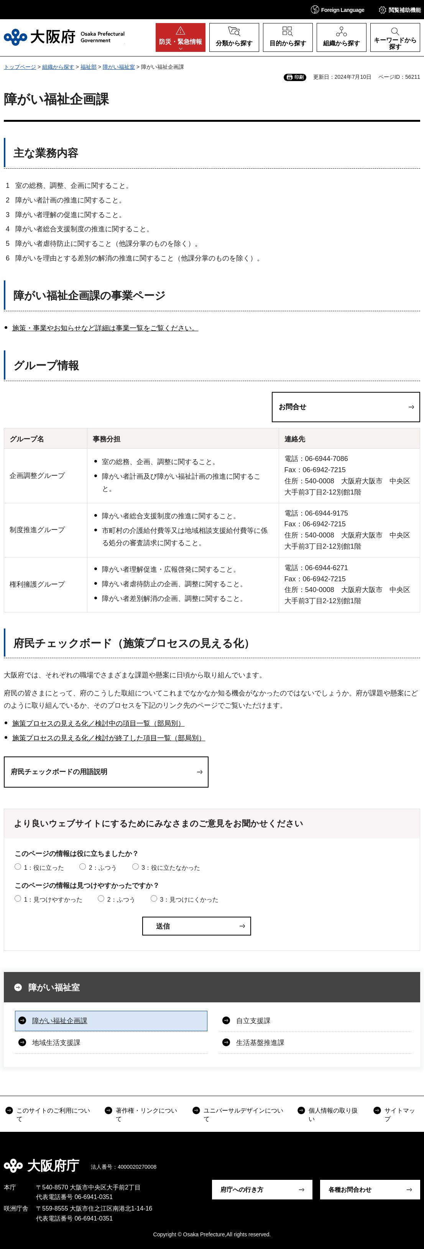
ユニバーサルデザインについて (243, 1114)
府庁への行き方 (241, 1189)
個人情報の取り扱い (333, 1114)
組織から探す (58, 67)
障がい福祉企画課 (59, 1021)
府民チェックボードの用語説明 (59, 772)
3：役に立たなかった (170, 867)
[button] (337, 9)
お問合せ (292, 407)
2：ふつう (103, 867)
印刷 (299, 77)
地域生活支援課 (56, 1043)
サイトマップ (400, 1114)
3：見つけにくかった (189, 899)
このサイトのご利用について (53, 1114)
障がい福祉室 (119, 67)
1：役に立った (44, 867)
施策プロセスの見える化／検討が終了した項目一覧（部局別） (108, 738)
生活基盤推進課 (260, 1043)
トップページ (20, 67)
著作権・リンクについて (146, 1114)
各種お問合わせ (350, 1189)
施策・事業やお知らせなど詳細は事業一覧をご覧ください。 (105, 328)
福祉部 (89, 67)
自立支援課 (253, 1021)
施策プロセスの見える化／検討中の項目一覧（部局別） (98, 723)
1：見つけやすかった (53, 899)
